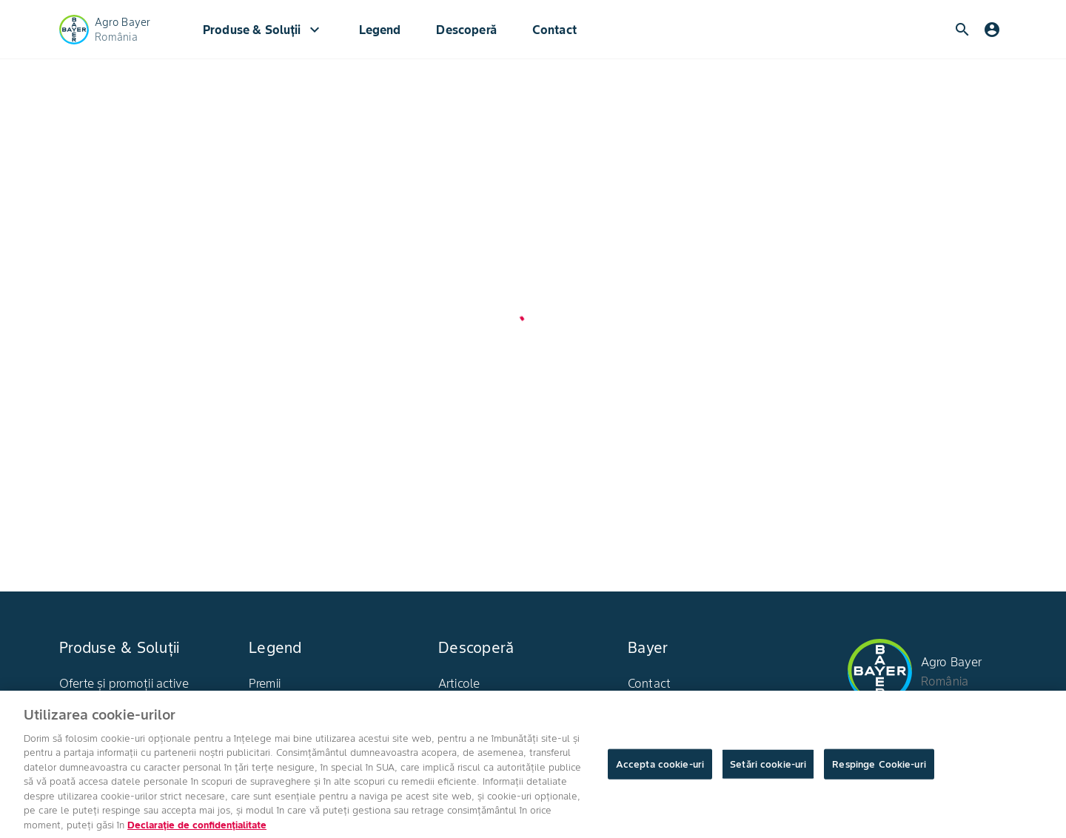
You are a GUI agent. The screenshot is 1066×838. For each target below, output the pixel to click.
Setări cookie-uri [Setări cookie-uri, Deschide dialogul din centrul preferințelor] (768, 768)
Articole (459, 683)
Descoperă (466, 29)
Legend (380, 29)
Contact (554, 29)
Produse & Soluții (263, 29)
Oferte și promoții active (124, 683)
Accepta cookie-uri (660, 768)
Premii (265, 683)
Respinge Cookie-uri (878, 768)
